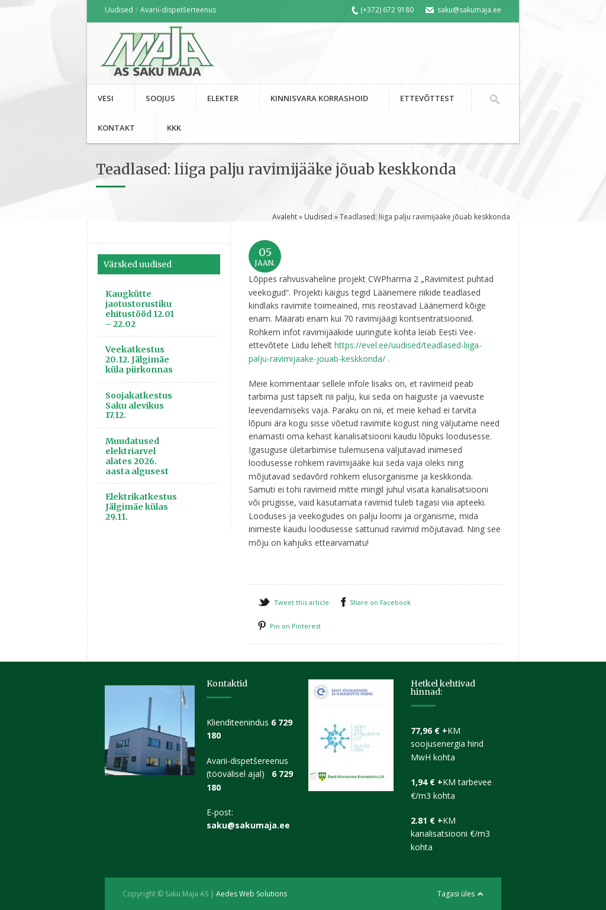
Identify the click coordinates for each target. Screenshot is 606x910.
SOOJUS (160, 98)
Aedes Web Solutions (251, 894)
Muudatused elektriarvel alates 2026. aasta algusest (137, 456)
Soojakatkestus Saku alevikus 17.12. (138, 405)
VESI (106, 98)
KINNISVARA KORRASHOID (319, 98)
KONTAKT (116, 127)
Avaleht (284, 217)
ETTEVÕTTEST (427, 98)
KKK (174, 127)
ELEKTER (222, 98)
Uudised (119, 10)
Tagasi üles (456, 894)
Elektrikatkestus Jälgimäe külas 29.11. (141, 506)
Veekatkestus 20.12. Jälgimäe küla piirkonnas (139, 359)
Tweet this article (301, 602)
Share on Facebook (380, 602)
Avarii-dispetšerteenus (178, 10)
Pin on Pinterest (295, 625)
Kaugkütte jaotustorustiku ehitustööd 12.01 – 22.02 (139, 309)
